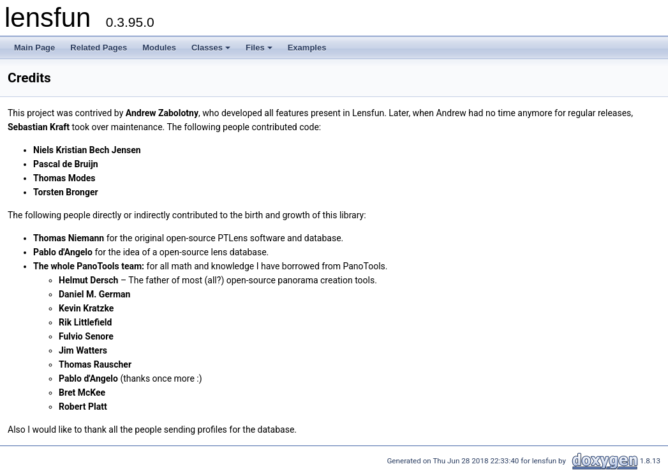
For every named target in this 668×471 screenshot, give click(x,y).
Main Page (34, 47)
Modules (159, 47)
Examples (307, 47)
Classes (211, 51)
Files (260, 51)
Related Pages (98, 47)
